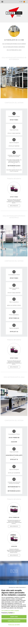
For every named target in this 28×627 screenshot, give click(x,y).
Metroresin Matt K (14, 487)
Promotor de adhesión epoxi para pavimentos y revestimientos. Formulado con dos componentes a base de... (14, 201)
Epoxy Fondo (14, 120)
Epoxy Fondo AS (14, 318)
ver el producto (14, 205)
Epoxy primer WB (14, 437)
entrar (14, 581)
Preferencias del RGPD (14, 624)
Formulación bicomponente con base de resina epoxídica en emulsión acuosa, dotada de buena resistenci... (14, 522)
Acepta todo (14, 616)
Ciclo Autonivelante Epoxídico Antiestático (14, 47)
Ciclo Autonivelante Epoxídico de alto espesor (14, 43)
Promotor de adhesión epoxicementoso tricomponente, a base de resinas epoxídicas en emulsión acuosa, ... (14, 551)
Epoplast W (14, 459)
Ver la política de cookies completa (10, 610)
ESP (22, 2)
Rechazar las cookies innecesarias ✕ (17, 587)
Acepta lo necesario (14, 620)
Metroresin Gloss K (14, 165)
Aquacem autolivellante (14, 455)
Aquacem (14, 442)
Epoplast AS (14, 331)
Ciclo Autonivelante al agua (14, 50)
